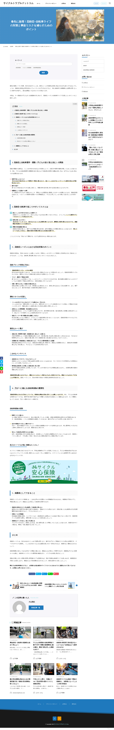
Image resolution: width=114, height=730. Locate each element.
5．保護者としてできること (21, 148)
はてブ (45, 576)
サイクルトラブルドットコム (18, 3)
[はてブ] (1, 365)
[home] (55, 721)
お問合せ (63, 3)
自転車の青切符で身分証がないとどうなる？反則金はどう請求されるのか (66, 647)
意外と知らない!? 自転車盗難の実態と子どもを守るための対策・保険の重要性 (31, 588)
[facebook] (1, 358)
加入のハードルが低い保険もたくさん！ (26, 143)
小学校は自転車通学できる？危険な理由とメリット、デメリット (96, 108)
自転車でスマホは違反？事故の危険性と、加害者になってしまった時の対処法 (66, 684)
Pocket (56, 576)
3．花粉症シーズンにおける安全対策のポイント (27, 118)
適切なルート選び (20, 128)
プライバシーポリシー (50, 3)
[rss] (59, 721)
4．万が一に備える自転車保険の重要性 (24, 136)
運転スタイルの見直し (22, 125)
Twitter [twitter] (39, 576)
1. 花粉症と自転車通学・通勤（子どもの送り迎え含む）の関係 (31, 110)
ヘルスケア (86, 61)
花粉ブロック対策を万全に (23, 121)
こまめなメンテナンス (22, 132)
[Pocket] (1, 371)
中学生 (28, 666)
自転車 (11, 46)
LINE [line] (51, 576)
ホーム (38, 3)
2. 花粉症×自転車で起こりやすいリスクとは (25, 114)
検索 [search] (43, 73)
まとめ (15, 152)
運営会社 (73, 3)
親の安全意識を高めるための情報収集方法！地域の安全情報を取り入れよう (20, 684)
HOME (6, 46)
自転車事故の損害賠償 (48, 630)
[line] (1, 368)
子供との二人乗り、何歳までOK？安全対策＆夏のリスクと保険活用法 (43, 684)
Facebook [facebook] (32, 576)
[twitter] (1, 361)
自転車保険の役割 (20, 140)
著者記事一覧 (35, 610)
